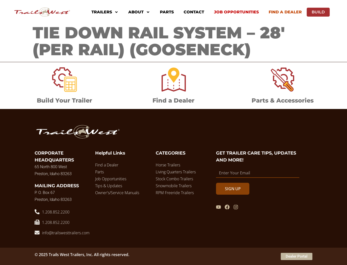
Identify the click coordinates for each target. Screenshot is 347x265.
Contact (194, 12)
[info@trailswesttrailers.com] (37, 232)
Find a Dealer (173, 100)
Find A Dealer (285, 12)
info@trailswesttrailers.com (65, 233)
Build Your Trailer (64, 100)
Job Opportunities (236, 12)
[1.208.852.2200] (37, 211)
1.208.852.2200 (55, 212)
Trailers (104, 12)
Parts (167, 12)
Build (318, 12)
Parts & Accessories (283, 100)
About (139, 12)
